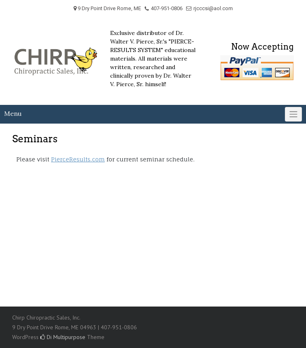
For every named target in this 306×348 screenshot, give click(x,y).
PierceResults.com (78, 159)
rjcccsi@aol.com (213, 8)
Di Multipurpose (62, 337)
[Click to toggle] (293, 114)
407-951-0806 (166, 8)
